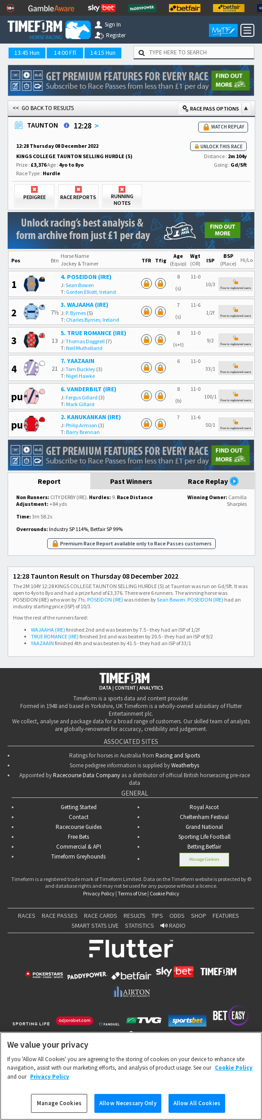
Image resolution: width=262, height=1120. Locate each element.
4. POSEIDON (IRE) (86, 277)
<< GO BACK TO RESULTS (43, 108)
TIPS (157, 916)
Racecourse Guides (79, 827)
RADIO (173, 925)
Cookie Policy (164, 893)
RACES (27, 916)
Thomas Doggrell (85, 341)
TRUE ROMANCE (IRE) (55, 636)
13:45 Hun (27, 53)
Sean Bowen (80, 285)
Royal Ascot (204, 807)
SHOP (198, 916)
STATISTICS (139, 925)
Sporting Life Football (204, 837)
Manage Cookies (204, 859)
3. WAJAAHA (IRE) (84, 305)
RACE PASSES (60, 916)
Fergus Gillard (82, 397)
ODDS (177, 916)
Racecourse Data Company (86, 775)
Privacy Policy (99, 893)
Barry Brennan (83, 432)
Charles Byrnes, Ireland (92, 319)
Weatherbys (185, 765)
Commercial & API (78, 846)
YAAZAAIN (42, 643)
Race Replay (213, 481)
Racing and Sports (177, 755)
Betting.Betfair (204, 846)
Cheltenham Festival (204, 817)
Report (49, 481)
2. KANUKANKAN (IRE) (91, 417)
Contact (79, 817)
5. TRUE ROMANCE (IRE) (93, 333)
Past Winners (131, 481)
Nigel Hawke (80, 375)
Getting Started (79, 807)
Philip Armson (81, 425)
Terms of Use (132, 893)
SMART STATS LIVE (95, 925)
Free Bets (78, 837)
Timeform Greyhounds (78, 856)
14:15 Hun (102, 53)
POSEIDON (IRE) (105, 599)
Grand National (204, 827)
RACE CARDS (100, 916)
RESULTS (135, 916)
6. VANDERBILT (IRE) (88, 389)
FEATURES (226, 916)
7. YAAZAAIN (77, 361)
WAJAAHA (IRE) (48, 629)
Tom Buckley (80, 369)
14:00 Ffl (65, 53)
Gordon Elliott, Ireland (91, 291)
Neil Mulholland (84, 348)
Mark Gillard (80, 404)
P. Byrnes (76, 313)
